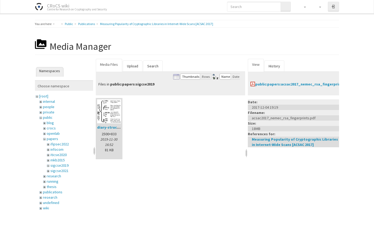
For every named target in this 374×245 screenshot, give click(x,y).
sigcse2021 (59, 170)
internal (49, 101)
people (48, 106)
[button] (302, 6)
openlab (53, 133)
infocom (56, 149)
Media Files (109, 64)
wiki (46, 208)
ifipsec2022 (59, 144)
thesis (52, 186)
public (48, 117)
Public (69, 24)
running (52, 181)
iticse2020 (58, 154)
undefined (51, 202)
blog (50, 122)
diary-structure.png (115, 127)
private (48, 112)
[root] (43, 96)
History (274, 66)
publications (52, 192)
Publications (86, 24)
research (54, 176)
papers (52, 138)
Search (152, 66)
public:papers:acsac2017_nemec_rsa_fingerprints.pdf (303, 84)
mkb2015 (57, 160)
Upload (132, 66)
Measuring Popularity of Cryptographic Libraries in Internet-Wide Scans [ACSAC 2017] (156, 24)
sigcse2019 (59, 165)
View (256, 64)
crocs (51, 128)
